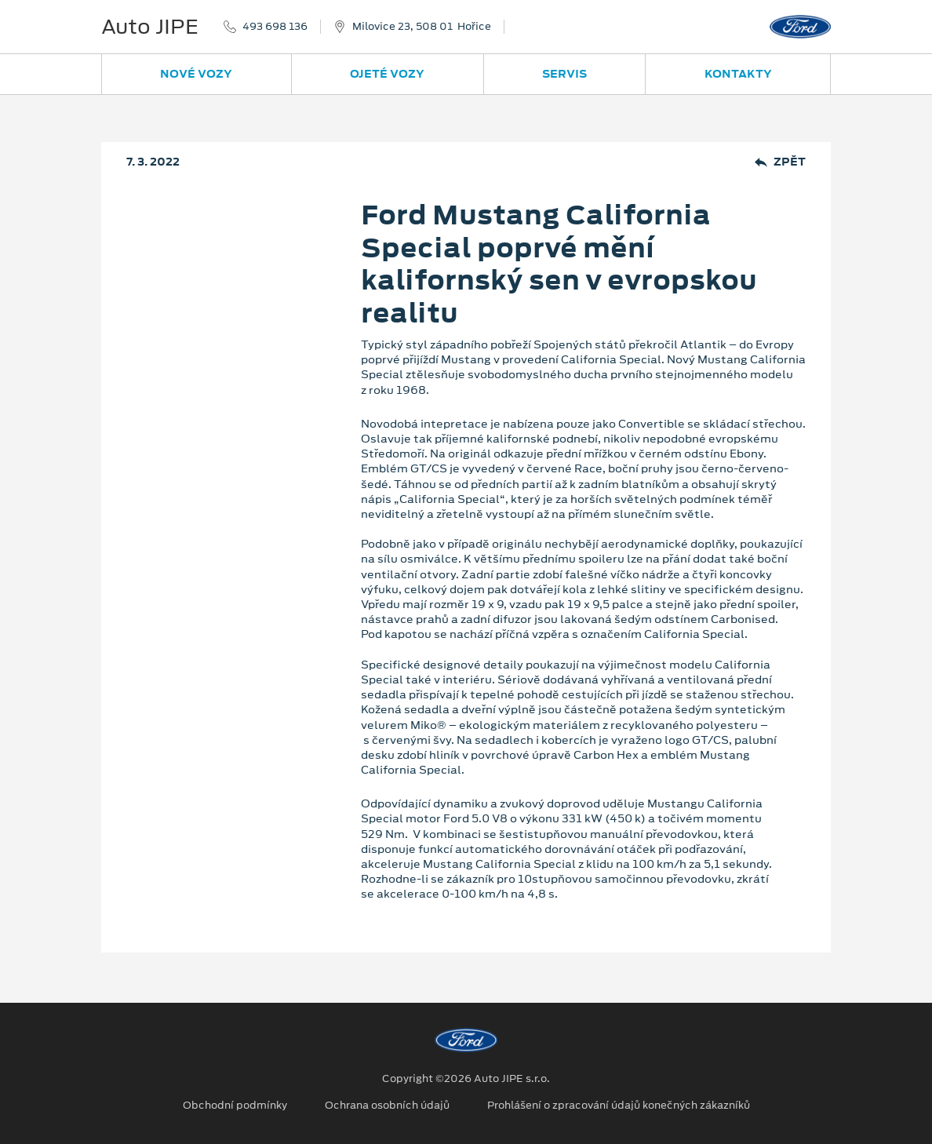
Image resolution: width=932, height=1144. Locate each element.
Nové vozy (196, 74)
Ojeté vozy (387, 74)
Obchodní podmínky (235, 1105)
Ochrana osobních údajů (387, 1105)
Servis (564, 74)
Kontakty (738, 74)
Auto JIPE (149, 27)
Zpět (780, 162)
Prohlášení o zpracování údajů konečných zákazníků (618, 1105)
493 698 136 (275, 27)
